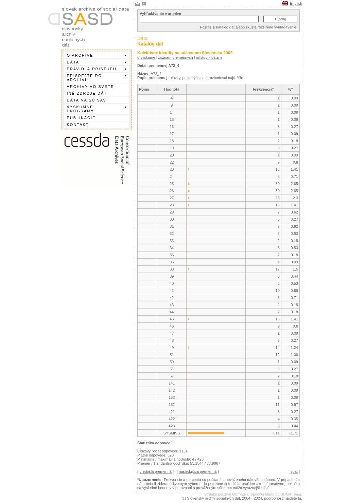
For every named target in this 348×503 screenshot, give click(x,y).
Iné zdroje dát (87, 93)
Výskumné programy (96, 109)
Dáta (96, 62)
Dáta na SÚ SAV (86, 100)
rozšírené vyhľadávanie (277, 27)
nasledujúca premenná (197, 471)
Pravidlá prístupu (96, 69)
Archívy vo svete (90, 87)
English (296, 3)
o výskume (146, 57)
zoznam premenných (175, 57)
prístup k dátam (209, 57)
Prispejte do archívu (96, 78)
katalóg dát (225, 27)
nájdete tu (293, 498)
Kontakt (78, 125)
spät (294, 471)
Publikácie (81, 118)
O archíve (96, 55)
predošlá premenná (155, 471)
